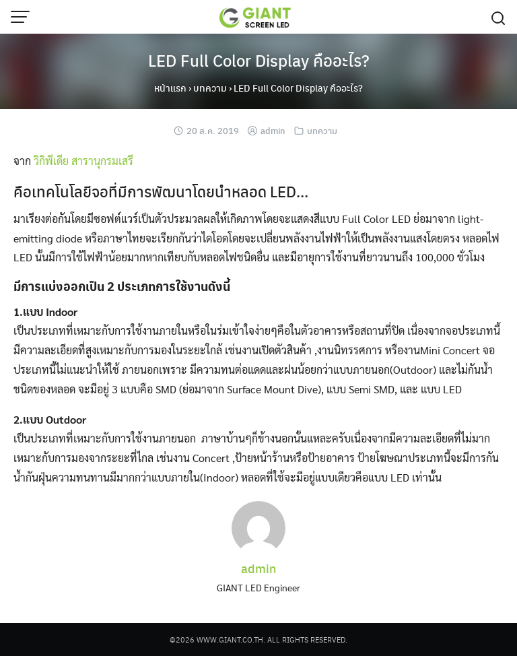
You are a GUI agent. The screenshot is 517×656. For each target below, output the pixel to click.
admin (273, 130)
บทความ (210, 87)
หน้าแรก (170, 87)
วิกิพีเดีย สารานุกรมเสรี (83, 161)
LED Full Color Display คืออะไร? (259, 59)
